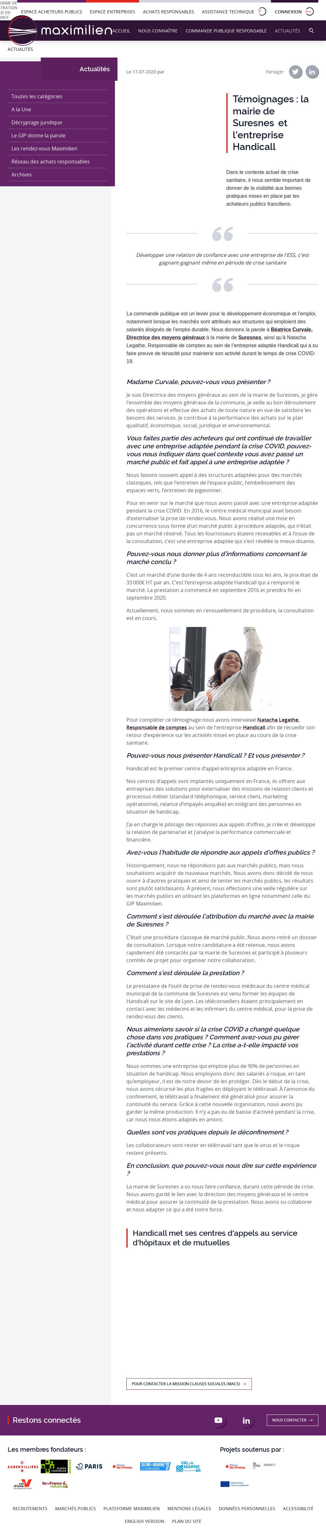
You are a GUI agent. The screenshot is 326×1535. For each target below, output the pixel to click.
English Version (144, 1521)
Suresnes (249, 337)
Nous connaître (158, 31)
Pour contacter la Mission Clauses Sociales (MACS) (189, 1384)
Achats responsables (168, 12)
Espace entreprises (112, 12)
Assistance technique (234, 11)
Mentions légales (189, 1508)
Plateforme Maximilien (131, 1508)
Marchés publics (75, 1508)
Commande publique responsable (226, 31)
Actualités (289, 31)
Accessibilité (298, 1508)
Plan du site (187, 1521)
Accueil (121, 31)
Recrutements (30, 1508)
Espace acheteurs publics (51, 12)
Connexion (295, 11)
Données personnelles (247, 1508)
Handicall (254, 727)
